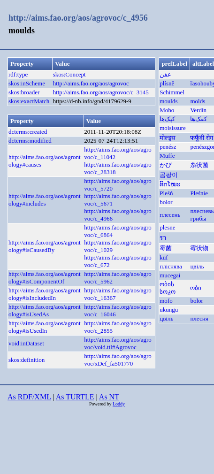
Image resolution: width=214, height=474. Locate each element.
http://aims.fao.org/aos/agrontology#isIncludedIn (44, 294)
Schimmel (172, 92)
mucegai (170, 275)
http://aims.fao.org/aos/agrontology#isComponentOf (44, 277)
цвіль (197, 266)
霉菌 (166, 248)
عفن (165, 74)
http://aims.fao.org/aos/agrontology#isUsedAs (44, 310)
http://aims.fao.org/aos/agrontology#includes (44, 199)
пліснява (171, 266)
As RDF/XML (29, 397)
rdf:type (18, 74)
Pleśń (166, 193)
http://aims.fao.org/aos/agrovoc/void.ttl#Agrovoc (117, 343)
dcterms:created (27, 131)
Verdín (198, 110)
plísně (167, 83)
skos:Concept (69, 74)
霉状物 (199, 248)
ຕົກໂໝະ (170, 184)
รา (163, 237)
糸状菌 (199, 164)
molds (197, 101)
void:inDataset (26, 343)
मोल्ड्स (168, 137)
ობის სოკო (168, 288)
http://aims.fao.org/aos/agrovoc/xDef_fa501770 (117, 359)
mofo (166, 300)
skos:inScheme (26, 83)
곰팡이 (169, 174)
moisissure (173, 127)
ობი (195, 287)
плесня (199, 318)
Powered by (101, 403)
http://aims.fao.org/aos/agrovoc (91, 83)
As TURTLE (75, 397)
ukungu (169, 309)
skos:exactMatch (28, 101)
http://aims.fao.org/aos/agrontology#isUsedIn (44, 327)
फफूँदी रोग (201, 137)
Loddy (119, 403)
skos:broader (23, 92)
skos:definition (26, 359)
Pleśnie (199, 193)
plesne (167, 227)
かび (166, 164)
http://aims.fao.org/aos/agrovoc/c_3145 (101, 92)
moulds (168, 101)
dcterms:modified (30, 140)
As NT (109, 397)
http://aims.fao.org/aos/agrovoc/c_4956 (78, 18)
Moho (167, 110)
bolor (166, 202)
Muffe (167, 155)
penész (168, 146)
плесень (170, 214)
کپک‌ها (167, 118)
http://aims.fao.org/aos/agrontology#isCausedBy (44, 246)
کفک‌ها (198, 118)
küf (164, 257)
